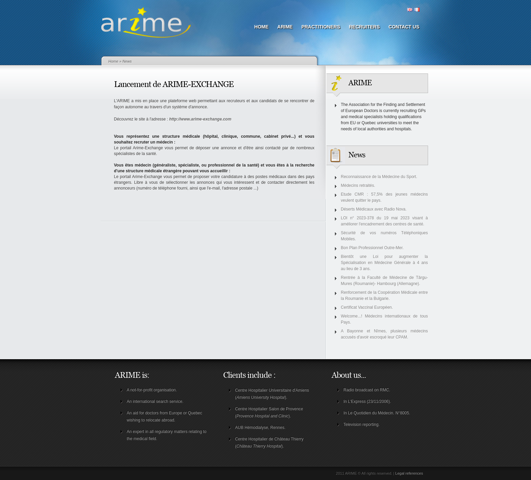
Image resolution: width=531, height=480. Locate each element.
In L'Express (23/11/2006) (366, 401)
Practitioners (320, 26)
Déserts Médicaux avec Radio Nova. (374, 209)
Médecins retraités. (358, 185)
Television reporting (360, 424)
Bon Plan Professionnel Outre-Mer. (372, 247)
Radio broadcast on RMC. (366, 390)
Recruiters (364, 26)
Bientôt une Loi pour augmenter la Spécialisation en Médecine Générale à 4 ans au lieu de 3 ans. (384, 262)
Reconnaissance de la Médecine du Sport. (379, 176)
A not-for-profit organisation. (152, 390)
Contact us (403, 26)
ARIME (285, 26)
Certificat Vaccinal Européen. (367, 307)
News (127, 61)
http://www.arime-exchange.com (200, 119)
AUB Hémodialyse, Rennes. (260, 427)
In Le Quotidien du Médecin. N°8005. (376, 413)
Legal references (409, 473)
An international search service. (155, 401)
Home (261, 26)
